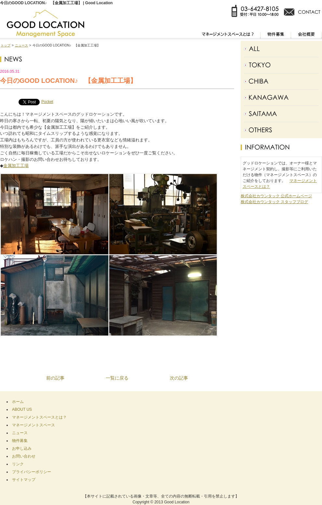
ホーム (18, 401)
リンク (18, 464)
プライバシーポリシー (31, 472)
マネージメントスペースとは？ (39, 417)
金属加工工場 (16, 165)
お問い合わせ (23, 456)
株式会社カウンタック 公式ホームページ (276, 196)
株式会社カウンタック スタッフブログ (274, 202)
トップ (5, 45)
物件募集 (20, 440)
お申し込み (22, 448)
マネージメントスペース (33, 425)
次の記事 (179, 378)
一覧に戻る (117, 378)
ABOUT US (22, 409)
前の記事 (55, 378)
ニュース (21, 45)
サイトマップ (23, 479)
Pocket (47, 101)
